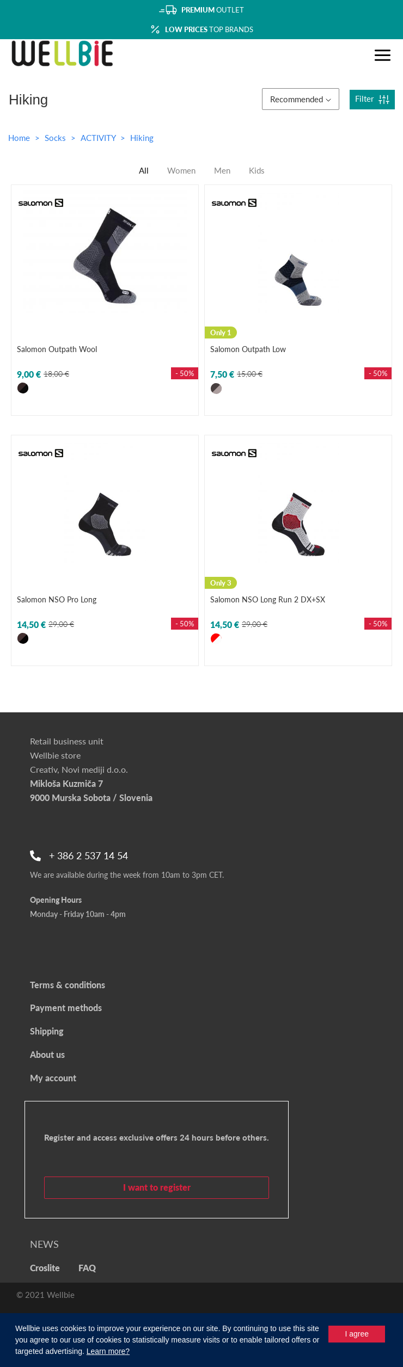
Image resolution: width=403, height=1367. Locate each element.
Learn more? (108, 1351)
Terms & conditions (67, 985)
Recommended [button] (300, 99)
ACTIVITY (99, 138)
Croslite (45, 1268)
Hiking (142, 138)
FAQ (87, 1268)
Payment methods (66, 1007)
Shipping (47, 1031)
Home (19, 138)
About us (47, 1054)
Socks (56, 138)
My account (53, 1078)
